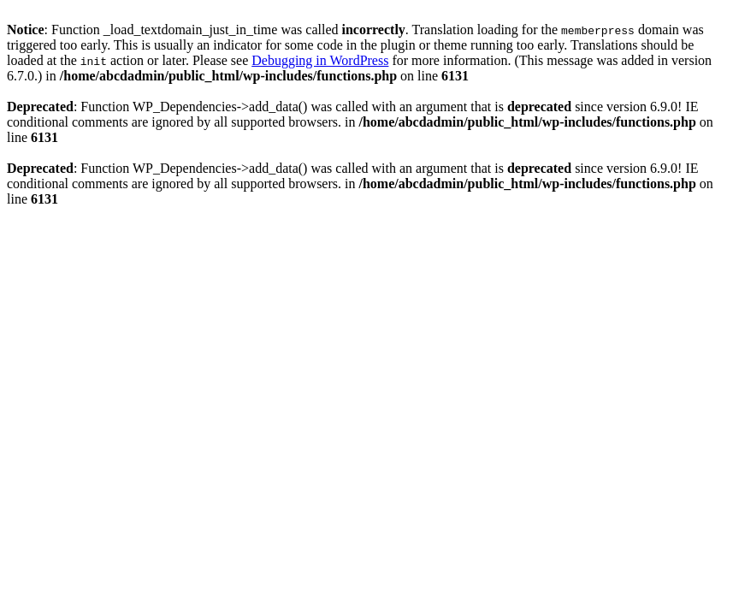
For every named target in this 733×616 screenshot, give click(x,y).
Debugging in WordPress (319, 60)
